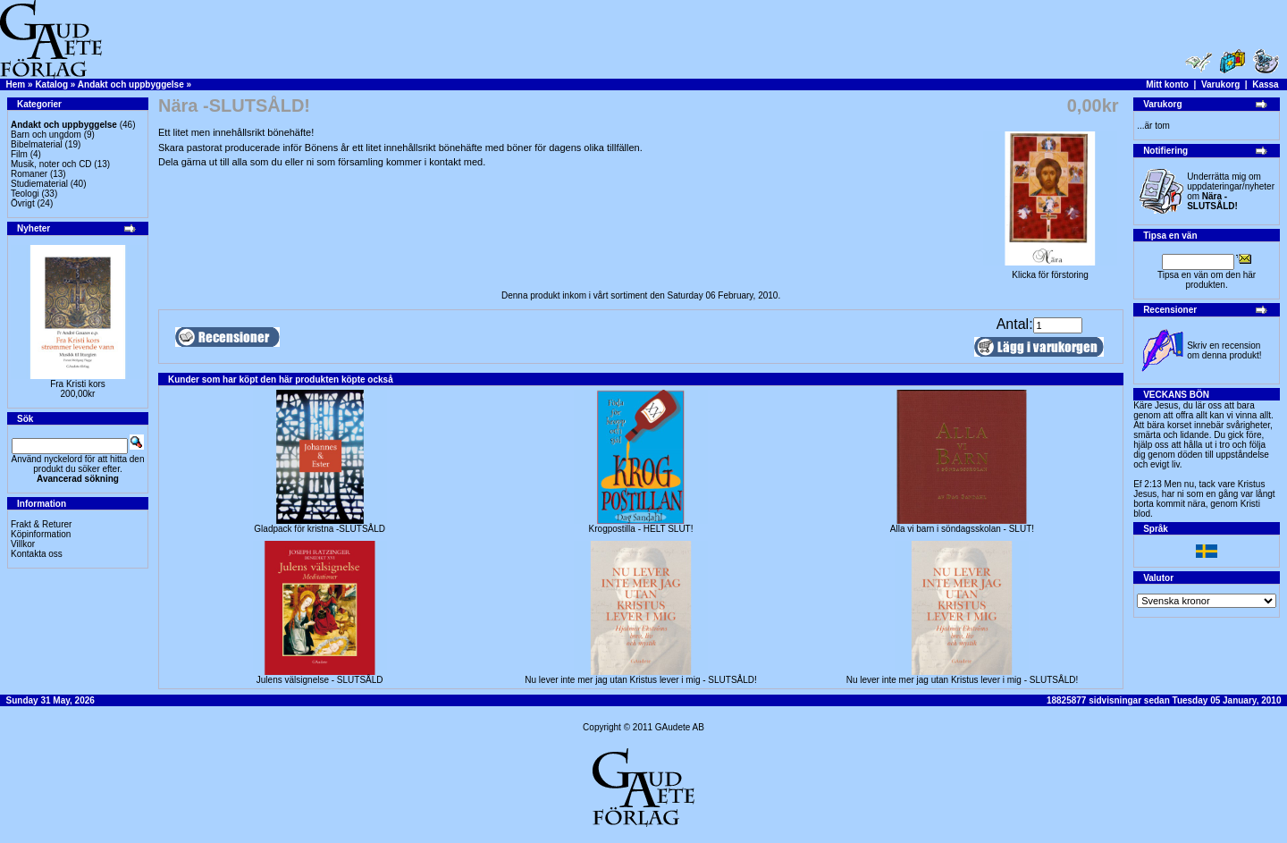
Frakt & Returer (41, 524)
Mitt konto (1167, 84)
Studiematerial (39, 184)
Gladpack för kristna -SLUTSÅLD (319, 529)
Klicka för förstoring (1050, 271)
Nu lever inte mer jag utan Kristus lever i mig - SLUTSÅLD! (641, 680)
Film (19, 154)
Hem (16, 84)
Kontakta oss (37, 554)
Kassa (1265, 84)
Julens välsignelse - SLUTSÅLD (320, 680)
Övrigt (23, 203)
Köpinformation (41, 534)
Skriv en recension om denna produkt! (1224, 350)
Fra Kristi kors (77, 384)
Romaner (29, 174)
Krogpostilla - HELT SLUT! (641, 529)
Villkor (23, 544)
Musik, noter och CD (51, 164)
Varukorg (1220, 84)
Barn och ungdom (46, 134)
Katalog (51, 84)
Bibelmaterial (37, 144)
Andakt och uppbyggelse (131, 84)
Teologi (25, 193)
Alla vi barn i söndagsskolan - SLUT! (962, 529)
